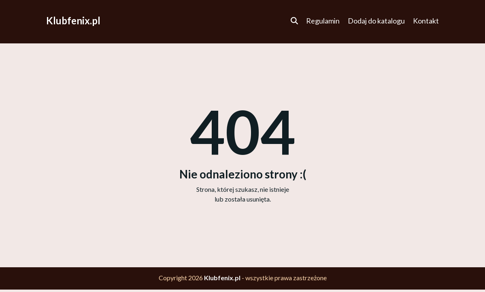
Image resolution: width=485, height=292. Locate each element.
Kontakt (426, 20)
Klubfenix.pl (73, 21)
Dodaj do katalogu (376, 20)
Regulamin (323, 20)
